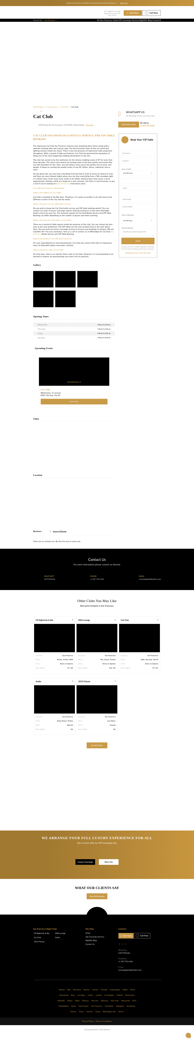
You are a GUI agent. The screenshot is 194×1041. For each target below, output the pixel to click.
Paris (134, 1006)
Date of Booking (128, 220)
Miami (69, 1006)
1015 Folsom (84, 687)
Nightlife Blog (139, 23)
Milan (77, 1006)
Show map (89, 130)
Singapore (120, 1012)
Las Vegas (81, 1001)
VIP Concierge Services (118, 23)
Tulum (97, 1017)
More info (124, 3)
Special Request (127, 233)
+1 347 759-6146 (147, 131)
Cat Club (125, 626)
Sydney (73, 1017)
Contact (153, 23)
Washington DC (109, 1017)
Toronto (89, 1017)
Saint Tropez (84, 1012)
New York (115, 1006)
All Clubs (64, 112)
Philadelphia (64, 1012)
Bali (68, 995)
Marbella (61, 1006)
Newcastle (125, 1006)
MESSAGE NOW (129, 130)
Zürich (121, 1017)
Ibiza (73, 1001)
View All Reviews (97, 902)
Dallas (125, 995)
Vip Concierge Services (95, 943)
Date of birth (126, 175)
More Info (109, 868)
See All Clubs (97, 751)
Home (88, 939)
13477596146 (49, 585)
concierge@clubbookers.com (150, 585)
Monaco (85, 1006)
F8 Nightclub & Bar (44, 626)
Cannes (95, 995)
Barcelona (77, 995)
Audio (38, 687)
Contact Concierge (85, 868)
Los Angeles (109, 1001)
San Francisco (51, 23)
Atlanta (62, 995)
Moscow (94, 1006)
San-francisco (52, 112)
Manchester (130, 1001)
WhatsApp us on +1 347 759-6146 (137, 258)
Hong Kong (63, 1001)
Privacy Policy (87, 1027)
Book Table (74, 407)
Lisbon (90, 1001)
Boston (87, 995)
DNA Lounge (84, 626)
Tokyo (81, 1017)
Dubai (132, 995)
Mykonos (104, 1006)
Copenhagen (115, 995)
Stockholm (131, 1012)
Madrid (119, 1001)
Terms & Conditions (104, 1027)
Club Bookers (38, 112)
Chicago (104, 995)
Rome (73, 1012)
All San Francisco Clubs (94, 23)
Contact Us (90, 950)
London (99, 1001)
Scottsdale (109, 1012)
